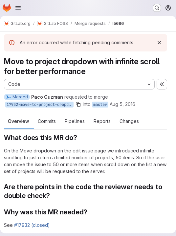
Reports (102, 121)
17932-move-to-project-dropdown (40, 104)
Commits (47, 121)
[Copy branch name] (78, 104)
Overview (18, 121)
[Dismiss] (159, 43)
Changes (129, 121)
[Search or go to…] (157, 8)
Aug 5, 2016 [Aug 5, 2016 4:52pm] (122, 104)
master (100, 104)
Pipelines (75, 121)
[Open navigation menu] (18, 8)
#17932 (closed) (32, 225)
